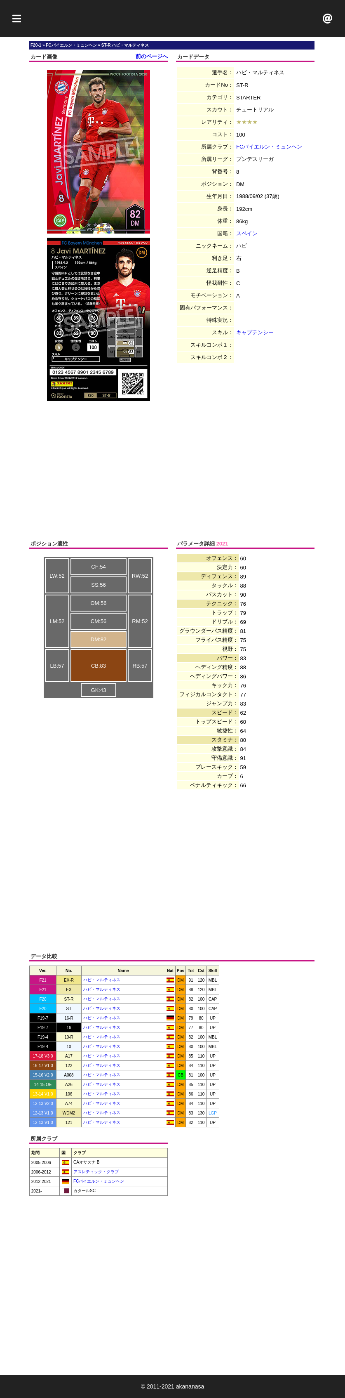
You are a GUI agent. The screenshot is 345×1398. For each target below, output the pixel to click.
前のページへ (152, 56)
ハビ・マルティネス (101, 980)
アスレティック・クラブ (95, 1171)
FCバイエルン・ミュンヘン (269, 147)
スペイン (247, 233)
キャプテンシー (255, 332)
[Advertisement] (172, 18)
